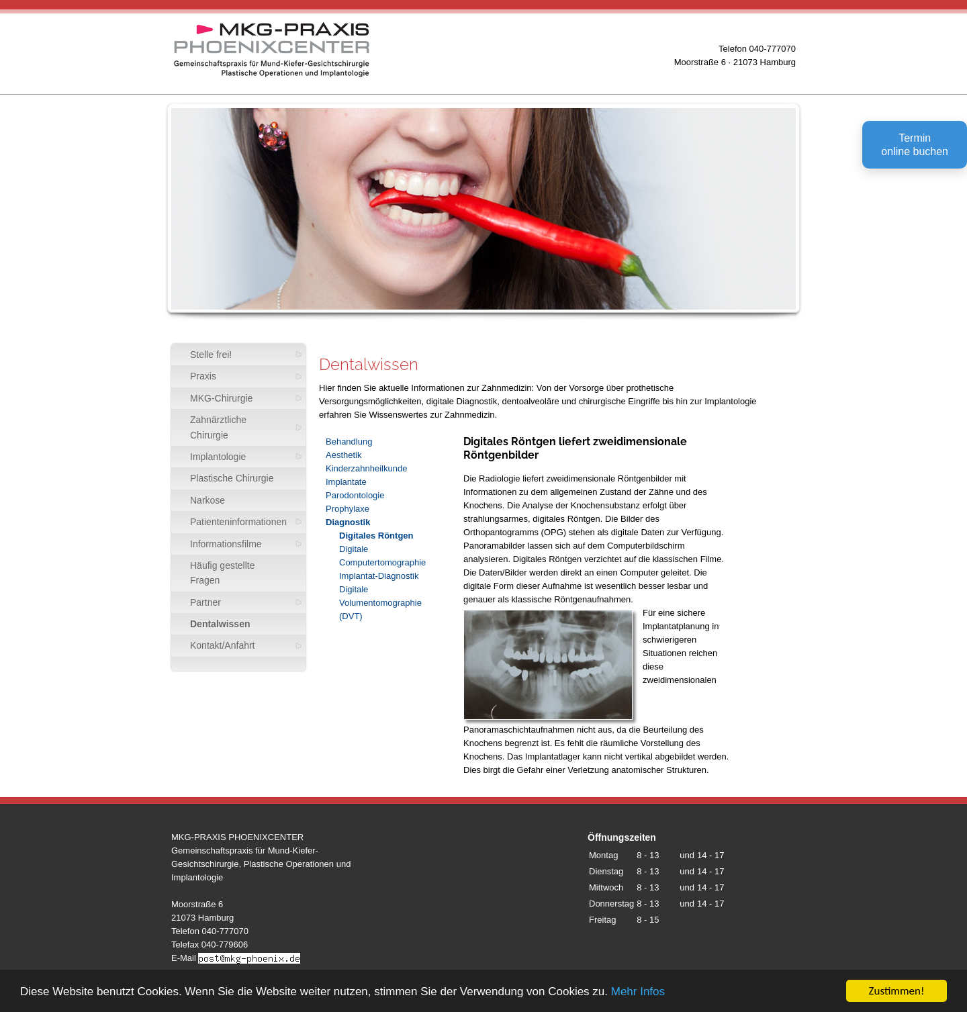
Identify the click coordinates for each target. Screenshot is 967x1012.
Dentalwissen (220, 623)
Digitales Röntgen (376, 536)
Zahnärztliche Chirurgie (218, 427)
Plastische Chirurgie (232, 478)
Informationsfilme (226, 544)
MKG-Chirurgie (221, 398)
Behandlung (349, 441)
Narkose (207, 500)
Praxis (203, 376)
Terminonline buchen (914, 144)
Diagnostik (348, 522)
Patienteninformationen (238, 521)
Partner (205, 602)
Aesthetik (343, 455)
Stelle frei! (211, 354)
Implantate (346, 482)
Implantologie (218, 456)
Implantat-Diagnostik (379, 576)
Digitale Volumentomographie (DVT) (380, 602)
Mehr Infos (638, 991)
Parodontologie (355, 495)
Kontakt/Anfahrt (222, 645)
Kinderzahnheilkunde (366, 468)
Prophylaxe (347, 509)
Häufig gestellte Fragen (222, 573)
